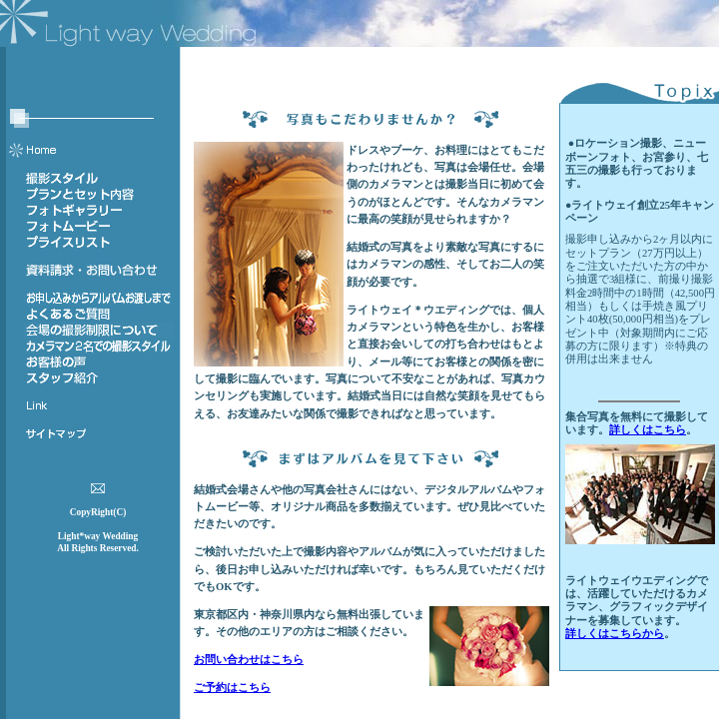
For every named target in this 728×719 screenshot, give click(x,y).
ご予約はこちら (232, 687)
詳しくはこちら (647, 429)
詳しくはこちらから (614, 633)
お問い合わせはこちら (249, 659)
